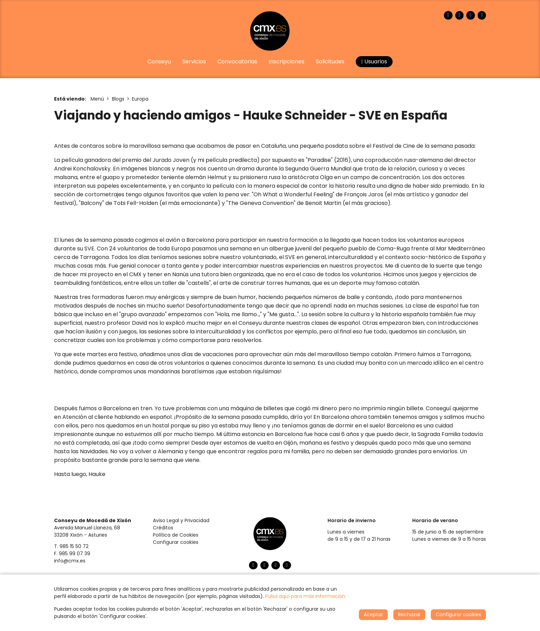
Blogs (118, 98)
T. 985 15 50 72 (71, 546)
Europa (140, 98)
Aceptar (373, 614)
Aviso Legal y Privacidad (181, 520)
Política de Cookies (175, 534)
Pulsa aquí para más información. (305, 596)
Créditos (163, 527)
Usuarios (374, 61)
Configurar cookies (175, 542)
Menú (97, 98)
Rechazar (409, 614)
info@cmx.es (69, 560)
